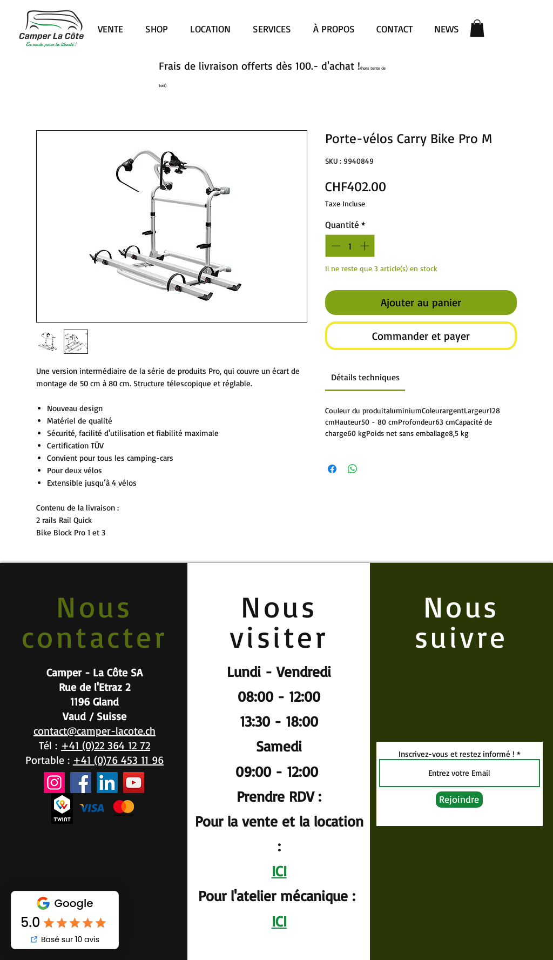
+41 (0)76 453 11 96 (118, 760)
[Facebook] (80, 782)
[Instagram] (54, 782)
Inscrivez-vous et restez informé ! (457, 754)
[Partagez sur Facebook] (332, 468)
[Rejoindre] (459, 799)
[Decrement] (335, 246)
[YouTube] (133, 782)
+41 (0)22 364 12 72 (105, 745)
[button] (477, 28)
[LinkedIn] (107, 782)
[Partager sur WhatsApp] (352, 468)
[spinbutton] (350, 246)
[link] (365, 377)
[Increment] (366, 246)
